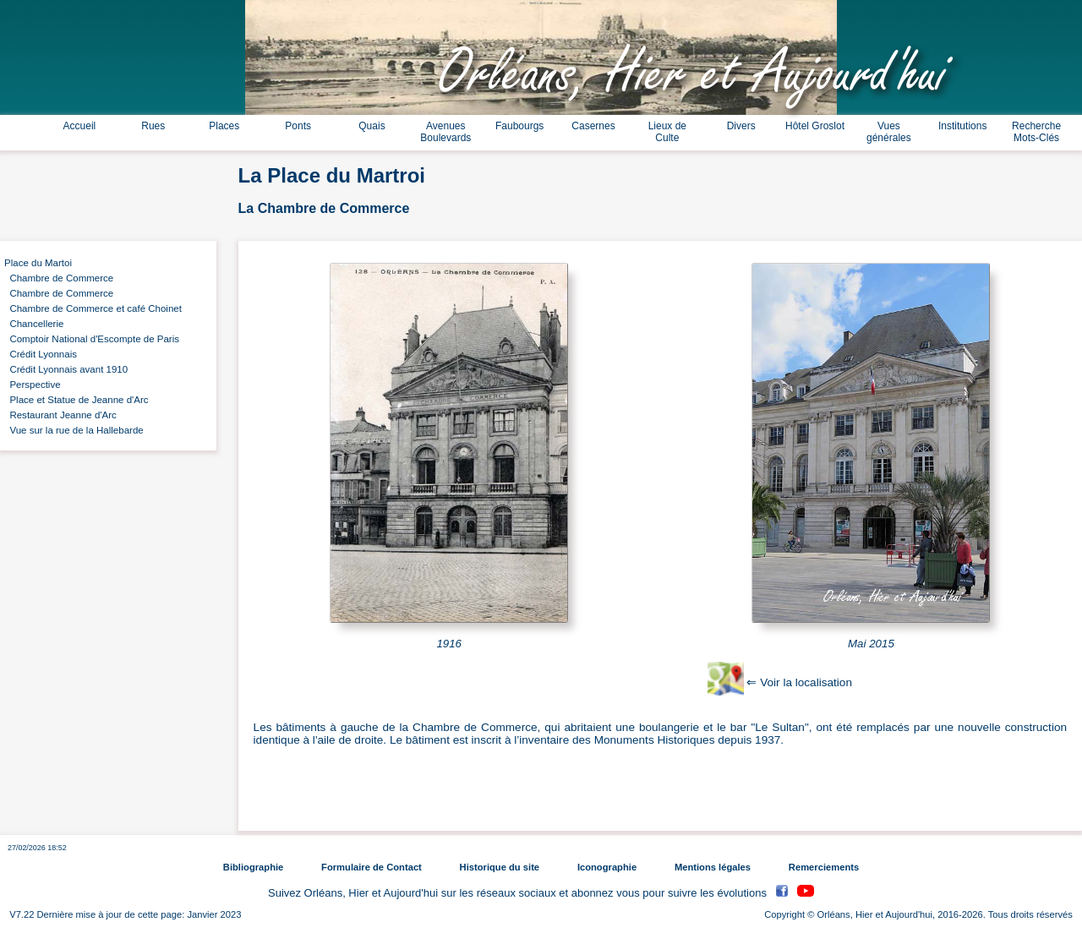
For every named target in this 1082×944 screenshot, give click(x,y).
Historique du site (499, 867)
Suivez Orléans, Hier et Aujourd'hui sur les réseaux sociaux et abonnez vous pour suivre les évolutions (519, 893)
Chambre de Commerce (58, 278)
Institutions (962, 126)
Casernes (593, 126)
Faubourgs (519, 126)
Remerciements (824, 867)
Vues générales (888, 132)
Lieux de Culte (667, 132)
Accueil (79, 126)
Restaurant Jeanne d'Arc (60, 415)
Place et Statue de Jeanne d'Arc (76, 400)
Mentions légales (713, 867)
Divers (741, 126)
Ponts (298, 126)
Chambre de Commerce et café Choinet (93, 308)
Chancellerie (33, 324)
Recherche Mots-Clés (1036, 132)
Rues (153, 126)
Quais (371, 126)
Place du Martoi (38, 263)
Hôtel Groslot (814, 126)
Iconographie (607, 867)
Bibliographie (253, 867)
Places (224, 126)
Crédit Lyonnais (40, 354)
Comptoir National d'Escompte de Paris (91, 339)
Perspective (32, 384)
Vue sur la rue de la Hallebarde (74, 430)
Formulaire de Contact (371, 867)
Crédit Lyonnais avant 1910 (66, 369)
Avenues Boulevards (445, 132)
